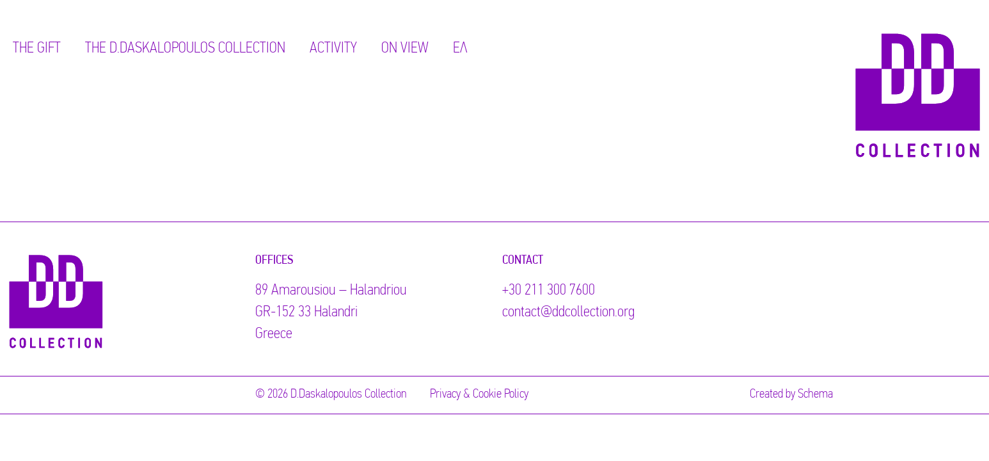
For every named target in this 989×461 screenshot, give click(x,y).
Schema (815, 394)
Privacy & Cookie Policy (479, 394)
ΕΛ (460, 48)
